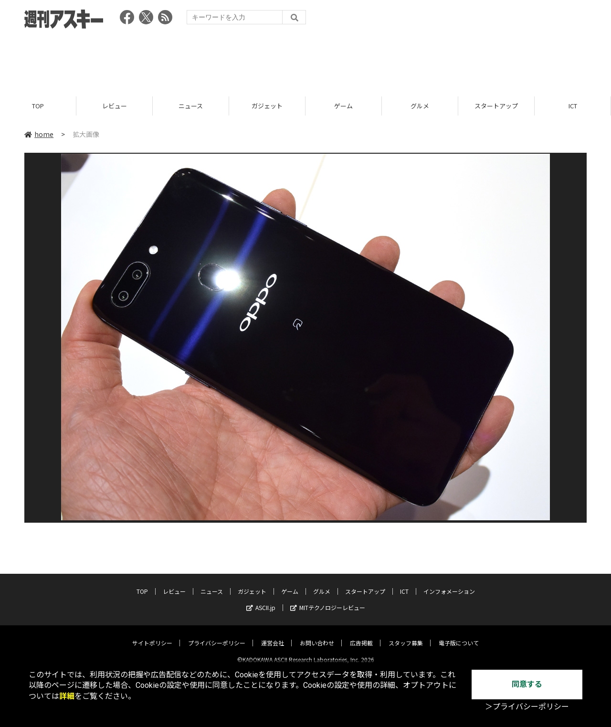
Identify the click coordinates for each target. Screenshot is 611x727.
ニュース (191, 106)
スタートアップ (496, 106)
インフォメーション (449, 583)
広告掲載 (361, 635)
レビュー (114, 106)
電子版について (459, 635)
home (38, 134)
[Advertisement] (305, 59)
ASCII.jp (260, 600)
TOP (38, 106)
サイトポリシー (152, 635)
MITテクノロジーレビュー (327, 600)
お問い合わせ (317, 635)
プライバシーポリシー (216, 635)
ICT (573, 106)
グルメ (420, 106)
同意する (527, 684)
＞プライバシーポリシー (527, 706)
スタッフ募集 (406, 635)
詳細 (66, 696)
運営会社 (272, 635)
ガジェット (267, 106)
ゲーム (343, 106)
